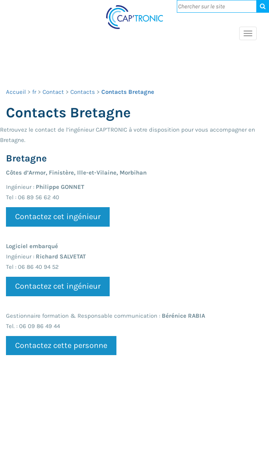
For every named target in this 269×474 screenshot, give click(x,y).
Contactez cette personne (61, 345)
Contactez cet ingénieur (58, 216)
